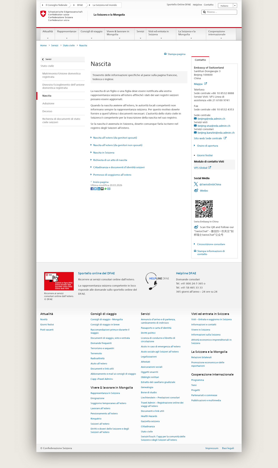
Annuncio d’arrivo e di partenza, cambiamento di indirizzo (158, 321)
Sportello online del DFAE (96, 273)
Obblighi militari (150, 377)
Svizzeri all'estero (100, 423)
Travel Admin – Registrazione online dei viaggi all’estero (162, 404)
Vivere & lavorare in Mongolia (119, 35)
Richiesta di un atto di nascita (110, 160)
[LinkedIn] (99, 188)
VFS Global (202, 167)
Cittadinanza (148, 426)
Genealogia (147, 387)
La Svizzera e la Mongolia (191, 35)
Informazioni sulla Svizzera (205, 335)
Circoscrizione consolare (211, 244)
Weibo (204, 190)
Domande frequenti (101, 343)
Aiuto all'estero (99, 363)
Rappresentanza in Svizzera (105, 393)
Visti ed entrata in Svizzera (161, 35)
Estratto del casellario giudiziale (158, 382)
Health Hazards (149, 416)
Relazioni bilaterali (201, 357)
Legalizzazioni (149, 356)
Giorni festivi (205, 155)
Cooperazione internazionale (221, 35)
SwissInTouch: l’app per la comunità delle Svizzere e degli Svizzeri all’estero (163, 438)
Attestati (145, 361)
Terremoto (96, 353)
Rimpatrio (96, 418)
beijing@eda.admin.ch (211, 118)
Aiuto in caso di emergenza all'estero (160, 346)
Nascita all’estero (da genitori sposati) (115, 137)
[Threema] (102, 188)
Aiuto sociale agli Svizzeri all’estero (160, 351)
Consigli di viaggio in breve (105, 324)
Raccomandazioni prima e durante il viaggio (110, 331)
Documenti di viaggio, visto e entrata (110, 338)
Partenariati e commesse (204, 395)
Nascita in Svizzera (103, 152)
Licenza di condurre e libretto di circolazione (158, 340)
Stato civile (69, 45)
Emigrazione (97, 398)
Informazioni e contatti (203, 324)
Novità (43, 319)
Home (43, 45)
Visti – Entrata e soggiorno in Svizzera (211, 319)
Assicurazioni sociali (151, 367)
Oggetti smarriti (149, 372)
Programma (197, 380)
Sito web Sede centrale (210, 138)
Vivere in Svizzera (200, 329)
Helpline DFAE (186, 273)
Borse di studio (149, 392)
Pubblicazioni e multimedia (206, 400)
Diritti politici (148, 333)
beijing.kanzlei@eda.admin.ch (216, 132)
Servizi (140, 35)
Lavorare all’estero (100, 408)
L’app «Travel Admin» (102, 379)
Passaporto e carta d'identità (156, 328)
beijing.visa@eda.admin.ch (214, 125)
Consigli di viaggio (91, 35)
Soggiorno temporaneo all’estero (108, 403)
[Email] (108, 188)
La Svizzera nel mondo (105, 5)
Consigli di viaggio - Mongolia (107, 319)
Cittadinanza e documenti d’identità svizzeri (119, 167)
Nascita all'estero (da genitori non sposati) (117, 145)
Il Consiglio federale (56, 5)
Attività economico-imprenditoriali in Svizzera (211, 341)
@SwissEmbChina (210, 184)
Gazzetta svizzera (150, 421)
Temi (194, 385)
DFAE (80, 5)
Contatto (198, 59)
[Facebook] (92, 188)
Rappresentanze (66, 35)
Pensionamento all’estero (104, 413)
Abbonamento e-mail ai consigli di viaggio (113, 373)
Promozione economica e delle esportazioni (207, 364)
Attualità (48, 35)
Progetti (195, 390)
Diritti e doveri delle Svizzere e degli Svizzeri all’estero (110, 431)
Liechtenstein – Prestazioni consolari (160, 397)
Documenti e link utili (102, 368)
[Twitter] (95, 188)
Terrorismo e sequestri (102, 348)
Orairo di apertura (207, 145)
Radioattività (97, 358)
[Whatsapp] (105, 188)
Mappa (200, 84)
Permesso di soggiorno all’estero (112, 174)
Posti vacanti (47, 329)
